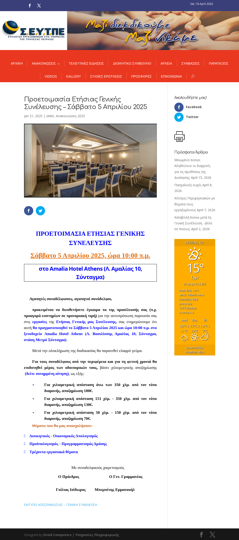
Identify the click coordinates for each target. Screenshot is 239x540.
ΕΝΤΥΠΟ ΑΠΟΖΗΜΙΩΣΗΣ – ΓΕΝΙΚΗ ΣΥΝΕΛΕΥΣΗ (60, 504)
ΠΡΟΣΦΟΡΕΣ (141, 76)
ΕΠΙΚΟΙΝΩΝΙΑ (171, 76)
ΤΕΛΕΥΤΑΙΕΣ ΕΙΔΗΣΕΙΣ (86, 63)
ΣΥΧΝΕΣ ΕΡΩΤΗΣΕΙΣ (106, 76)
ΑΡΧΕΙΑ (166, 63)
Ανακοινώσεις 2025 (70, 116)
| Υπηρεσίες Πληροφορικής (96, 535)
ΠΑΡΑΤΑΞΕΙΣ (218, 63)
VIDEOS (51, 76)
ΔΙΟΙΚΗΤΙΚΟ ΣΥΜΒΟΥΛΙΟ (132, 63)
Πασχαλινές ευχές (187, 185)
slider (50, 116)
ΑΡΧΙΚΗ (17, 63)
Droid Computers (57, 535)
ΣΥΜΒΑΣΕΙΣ (191, 63)
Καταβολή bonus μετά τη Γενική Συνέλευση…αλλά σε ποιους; (193, 223)
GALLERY (73, 76)
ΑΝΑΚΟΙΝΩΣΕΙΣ (44, 63)
